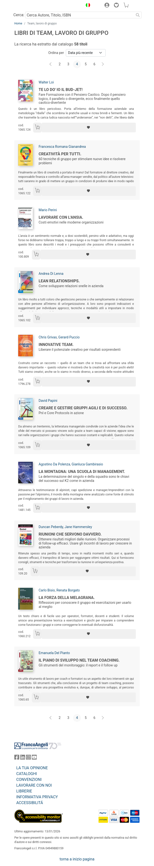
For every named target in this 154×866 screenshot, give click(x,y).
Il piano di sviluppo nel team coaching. (79, 660)
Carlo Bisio (47, 590)
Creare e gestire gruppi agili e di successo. (83, 408)
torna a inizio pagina (77, 859)
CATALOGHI (26, 773)
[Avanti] (103, 64)
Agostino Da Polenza (54, 464)
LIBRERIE (24, 791)
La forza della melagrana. (67, 597)
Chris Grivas (48, 337)
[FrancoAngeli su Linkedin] (22, 758)
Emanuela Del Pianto (54, 653)
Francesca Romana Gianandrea (62, 147)
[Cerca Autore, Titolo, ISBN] (79, 15)
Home (18, 23)
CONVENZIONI (29, 779)
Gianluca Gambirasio (87, 464)
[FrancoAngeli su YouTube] (34, 758)
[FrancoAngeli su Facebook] (16, 758)
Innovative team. (56, 344)
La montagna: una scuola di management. (82, 471)
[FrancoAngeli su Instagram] (28, 758)
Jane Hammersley (78, 527)
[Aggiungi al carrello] (37, 128)
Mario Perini (48, 210)
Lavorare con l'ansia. (61, 217)
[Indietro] (51, 64)
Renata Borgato (68, 590)
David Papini (48, 401)
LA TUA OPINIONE (32, 768)
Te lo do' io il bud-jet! (61, 89)
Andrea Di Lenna (51, 274)
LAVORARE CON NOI (34, 785)
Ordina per (56, 53)
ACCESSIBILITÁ (29, 802)
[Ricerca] (138, 15)
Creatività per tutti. (60, 154)
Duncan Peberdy (51, 527)
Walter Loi (46, 82)
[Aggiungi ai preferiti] (89, 127)
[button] (87, 5)
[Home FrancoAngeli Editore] (31, 6)
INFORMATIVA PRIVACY (37, 797)
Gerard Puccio (69, 337)
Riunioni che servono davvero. (70, 534)
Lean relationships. (59, 281)
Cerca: (18, 15)
